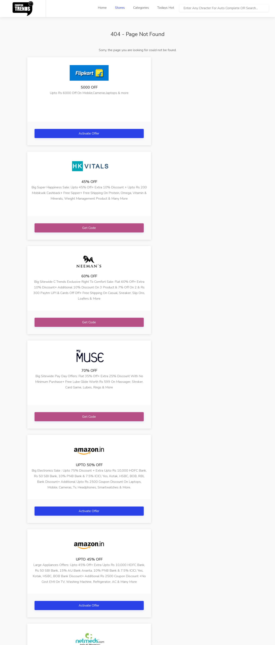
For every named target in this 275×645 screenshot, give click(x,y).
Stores (120, 7)
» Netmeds (109, 594)
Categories (141, 7)
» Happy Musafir (77, 594)
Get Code (137, 133)
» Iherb (106, 588)
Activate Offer (62, 133)
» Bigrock (71, 600)
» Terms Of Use (38, 600)
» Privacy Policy (38, 607)
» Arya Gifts (73, 588)
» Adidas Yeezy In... (187, 594)
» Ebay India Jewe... (187, 588)
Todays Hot (165, 7)
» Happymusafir (149, 588)
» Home (32, 588)
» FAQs (32, 594)
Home (102, 7)
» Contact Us (36, 613)
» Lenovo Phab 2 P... (152, 594)
